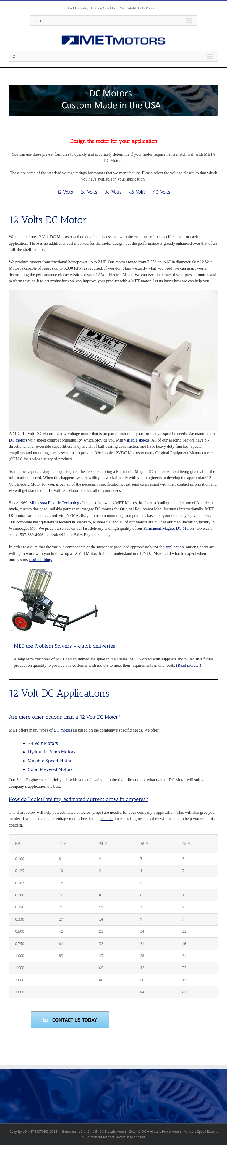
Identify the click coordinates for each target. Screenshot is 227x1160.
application (175, 547)
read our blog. (40, 560)
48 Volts (137, 192)
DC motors (18, 440)
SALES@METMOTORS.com (139, 8)
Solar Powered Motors (50, 769)
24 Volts (88, 192)
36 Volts (113, 192)
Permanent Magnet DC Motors (168, 528)
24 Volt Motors (43, 743)
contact (107, 818)
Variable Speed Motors (51, 760)
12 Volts (65, 192)
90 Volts (161, 192)
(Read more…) (188, 665)
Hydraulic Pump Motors (51, 752)
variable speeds (137, 440)
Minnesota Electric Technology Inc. (59, 503)
